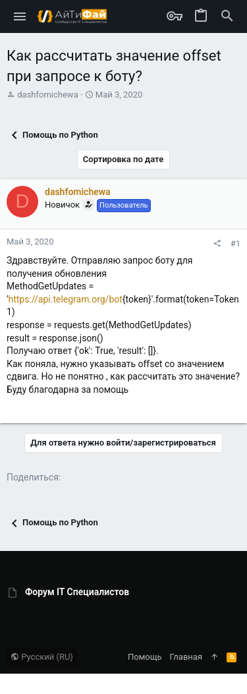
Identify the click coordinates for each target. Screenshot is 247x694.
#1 (235, 243)
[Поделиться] (217, 243)
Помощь (145, 657)
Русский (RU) (42, 657)
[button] (20, 16)
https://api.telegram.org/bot (65, 299)
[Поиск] (227, 16)
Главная (186, 657)
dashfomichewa (47, 95)
